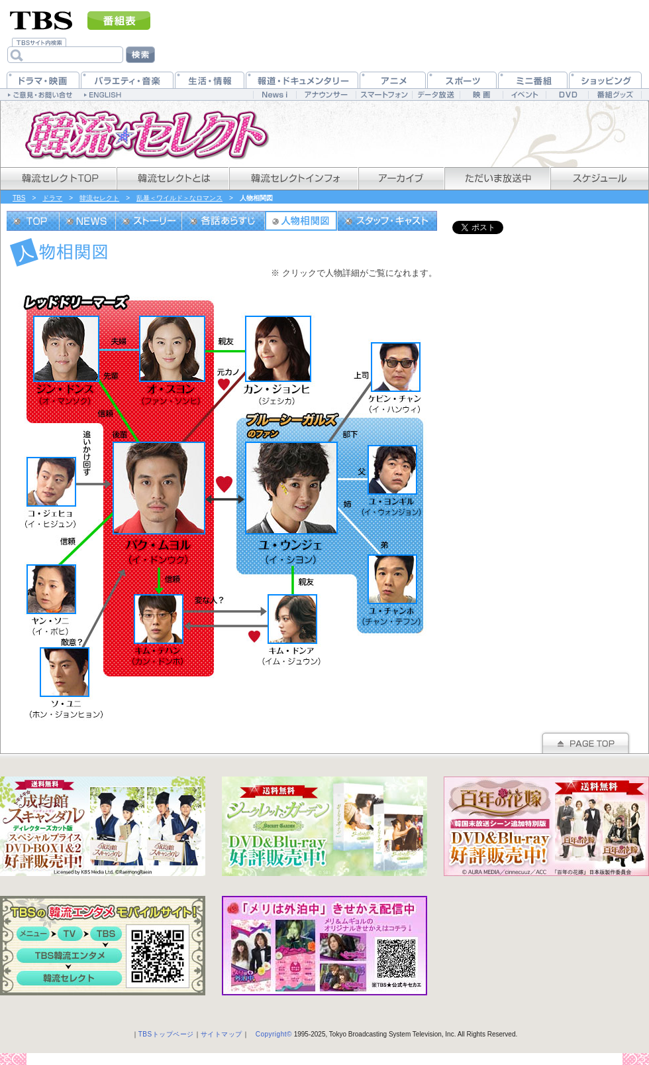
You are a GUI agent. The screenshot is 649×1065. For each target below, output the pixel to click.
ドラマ (52, 198)
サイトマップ (221, 1034)
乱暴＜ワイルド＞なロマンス (179, 198)
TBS (19, 198)
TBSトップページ (166, 1034)
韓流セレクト (99, 198)
